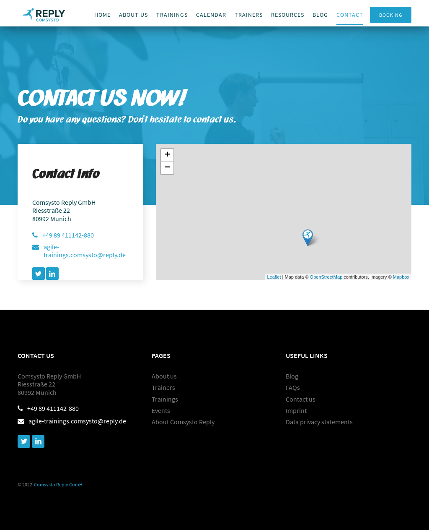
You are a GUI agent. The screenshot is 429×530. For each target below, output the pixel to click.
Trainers (163, 388)
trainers (249, 14)
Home (102, 14)
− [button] (167, 168)
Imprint (296, 411)
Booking (390, 15)
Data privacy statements (319, 422)
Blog (320, 14)
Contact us (300, 399)
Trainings (172, 14)
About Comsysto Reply (183, 422)
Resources (287, 14)
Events (161, 411)
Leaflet (274, 276)
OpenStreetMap (326, 276)
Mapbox (401, 276)
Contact (349, 14)
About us (133, 14)
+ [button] (167, 155)
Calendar (211, 14)
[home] (44, 13)
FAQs (293, 388)
